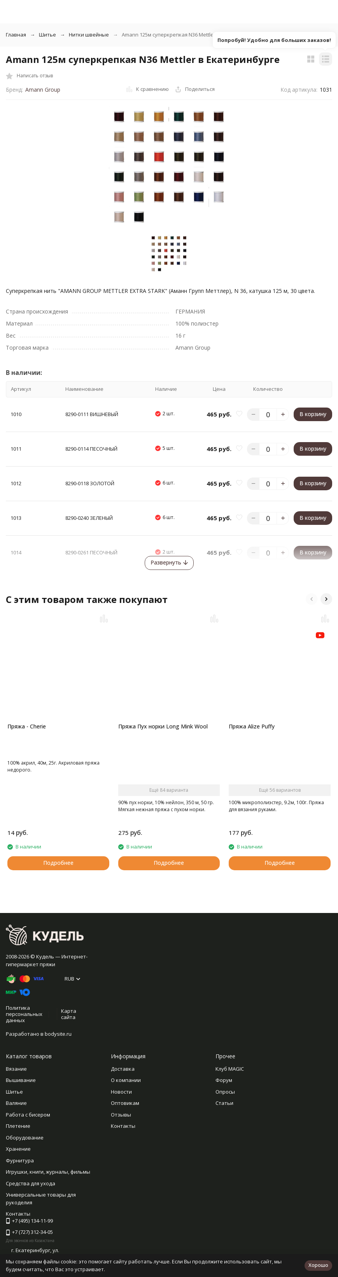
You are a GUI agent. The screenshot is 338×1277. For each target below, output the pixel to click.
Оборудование (25, 1137)
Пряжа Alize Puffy (252, 726)
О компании (126, 1080)
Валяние (16, 1102)
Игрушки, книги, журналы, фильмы (48, 1171)
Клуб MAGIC (229, 1068)
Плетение (18, 1125)
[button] (311, 599)
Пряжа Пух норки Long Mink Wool (163, 726)
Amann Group (42, 89)
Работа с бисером (28, 1114)
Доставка (123, 1068)
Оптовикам (125, 1102)
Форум (223, 1080)
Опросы (225, 1091)
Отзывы (121, 1114)
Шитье (47, 34)
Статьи (224, 1102)
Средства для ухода (30, 1183)
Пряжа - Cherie (26, 726)
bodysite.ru (58, 1033)
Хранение (18, 1148)
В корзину (312, 414)
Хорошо (318, 1264)
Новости (121, 1091)
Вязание (16, 1068)
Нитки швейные (89, 34)
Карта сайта (68, 1014)
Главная (16, 34)
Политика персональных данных (24, 1013)
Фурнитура (20, 1160)
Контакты (123, 1125)
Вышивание (21, 1080)
